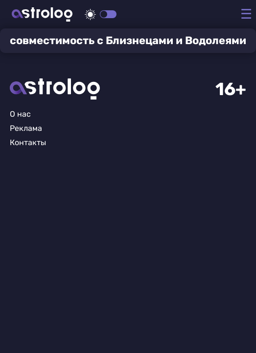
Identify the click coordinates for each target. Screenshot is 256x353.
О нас (20, 114)
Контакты (28, 142)
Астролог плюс (42, 14)
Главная (55, 89)
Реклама (26, 128)
